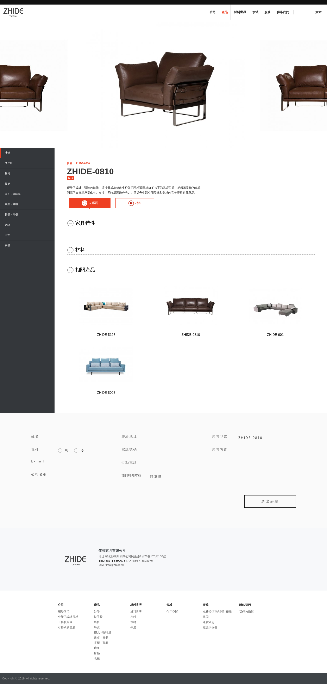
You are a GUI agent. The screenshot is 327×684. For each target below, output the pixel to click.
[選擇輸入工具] (69, 182)
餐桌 (7, 183)
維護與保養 (210, 627)
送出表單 (270, 501)
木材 (133, 622)
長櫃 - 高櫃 (11, 214)
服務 (267, 12)
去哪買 (90, 203)
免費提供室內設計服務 (217, 611)
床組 (7, 224)
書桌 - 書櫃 (11, 204)
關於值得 (63, 611)
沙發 (7, 152)
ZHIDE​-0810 (83, 163)
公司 (212, 12)
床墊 (7, 235)
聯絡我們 (283, 12)
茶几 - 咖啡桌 (13, 194)
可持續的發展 (66, 627)
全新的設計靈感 (68, 616)
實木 (311, 13)
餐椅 (7, 173)
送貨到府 (208, 622)
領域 (255, 12)
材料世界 (240, 12)
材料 (134, 203)
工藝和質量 (65, 622)
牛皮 (133, 627)
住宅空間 (172, 611)
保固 (206, 616)
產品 (225, 12)
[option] (163, 85)
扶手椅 (9, 163)
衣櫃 (7, 245)
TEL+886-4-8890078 (112, 560)
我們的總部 (246, 611)
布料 (133, 616)
